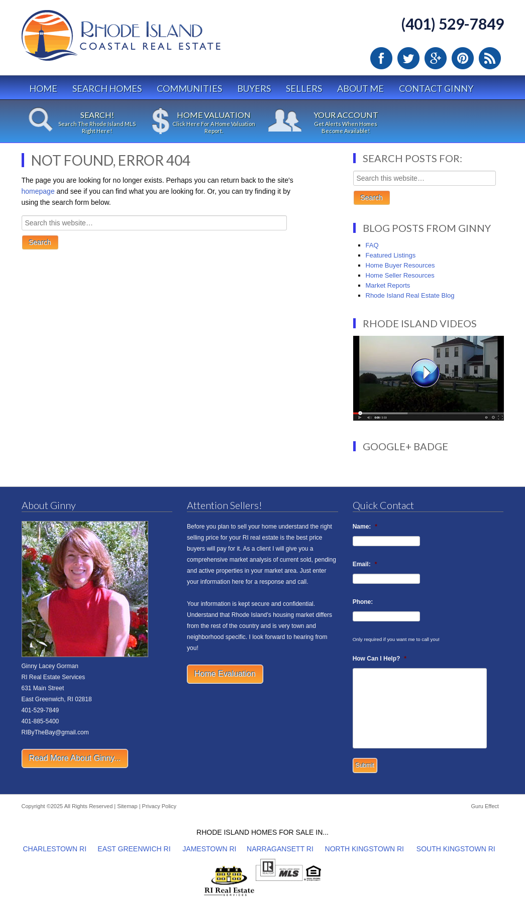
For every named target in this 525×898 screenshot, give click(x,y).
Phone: (363, 601)
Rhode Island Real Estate (142, 40)
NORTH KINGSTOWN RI (364, 849)
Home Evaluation (225, 674)
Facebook (381, 58)
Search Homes (107, 88)
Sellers (304, 88)
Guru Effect (484, 806)
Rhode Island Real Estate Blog (410, 295)
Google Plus (436, 58)
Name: (365, 526)
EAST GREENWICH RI (133, 849)
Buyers (254, 88)
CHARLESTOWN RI (55, 849)
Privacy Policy (159, 806)
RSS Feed (490, 58)
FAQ (372, 245)
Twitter (408, 58)
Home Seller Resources (400, 275)
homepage (38, 191)
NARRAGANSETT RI (280, 849)
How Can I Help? (379, 658)
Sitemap (127, 806)
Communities (189, 88)
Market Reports (388, 285)
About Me (360, 88)
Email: (365, 564)
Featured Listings (391, 255)
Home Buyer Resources (400, 265)
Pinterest (463, 58)
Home (43, 88)
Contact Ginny (436, 88)
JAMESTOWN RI (209, 849)
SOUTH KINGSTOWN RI (455, 849)
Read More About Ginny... (75, 758)
